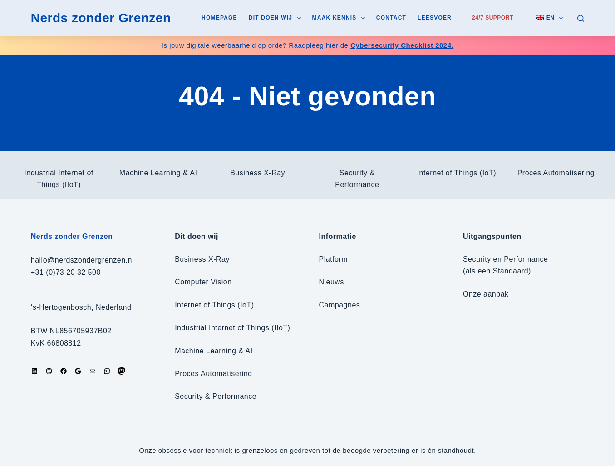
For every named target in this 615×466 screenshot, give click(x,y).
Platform (333, 259)
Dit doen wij (277, 18)
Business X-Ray (257, 173)
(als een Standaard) (497, 271)
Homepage (219, 18)
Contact (391, 18)
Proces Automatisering (556, 173)
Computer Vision (203, 282)
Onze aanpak (486, 294)
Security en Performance (505, 259)
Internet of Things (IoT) (456, 173)
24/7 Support (492, 18)
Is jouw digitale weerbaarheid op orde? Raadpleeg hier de (307, 45)
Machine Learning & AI (158, 173)
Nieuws (331, 282)
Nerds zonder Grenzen (101, 18)
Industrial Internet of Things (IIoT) (232, 328)
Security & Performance (215, 396)
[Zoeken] (580, 18)
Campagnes (339, 305)
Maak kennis (340, 18)
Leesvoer (435, 18)
